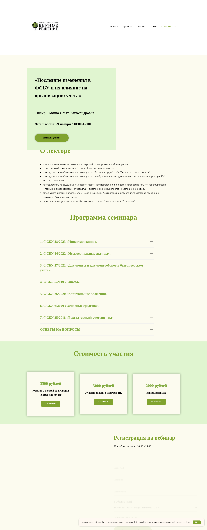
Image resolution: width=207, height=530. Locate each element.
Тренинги (127, 26)
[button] (52, 138)
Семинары (114, 26)
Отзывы (153, 26)
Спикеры (141, 26)
